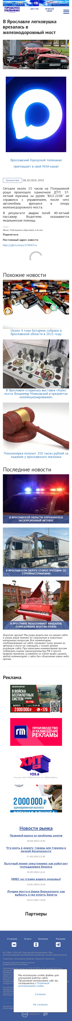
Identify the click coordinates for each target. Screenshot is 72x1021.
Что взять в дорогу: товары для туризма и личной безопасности (36, 849)
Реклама (60, 938)
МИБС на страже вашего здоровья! (36, 879)
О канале (12, 938)
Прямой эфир (49, 10)
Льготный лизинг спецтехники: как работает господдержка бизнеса (36, 865)
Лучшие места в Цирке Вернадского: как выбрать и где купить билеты (36, 893)
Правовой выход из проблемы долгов (36, 835)
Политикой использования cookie (33, 984)
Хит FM (34, 9)
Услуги (27, 938)
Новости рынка (36, 828)
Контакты (43, 938)
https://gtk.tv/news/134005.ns (20, 245)
